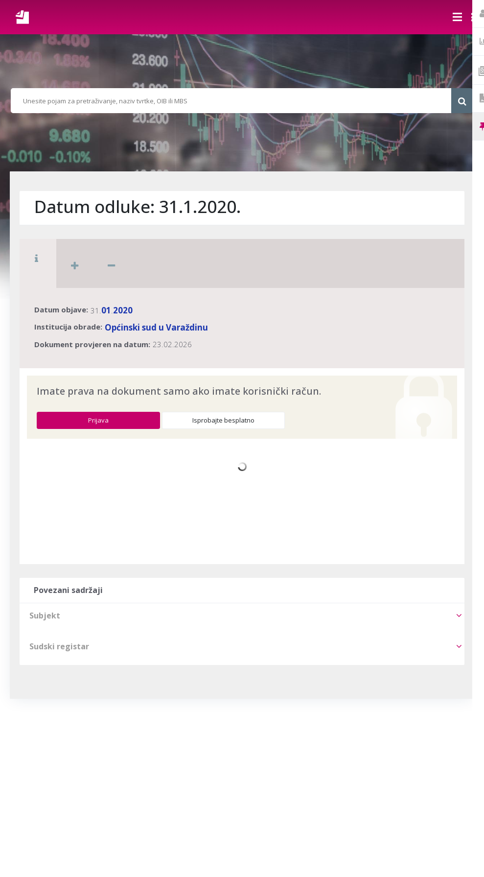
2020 (123, 310)
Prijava (98, 420)
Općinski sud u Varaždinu (156, 327)
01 (106, 310)
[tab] (242, 615)
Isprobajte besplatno (223, 420)
